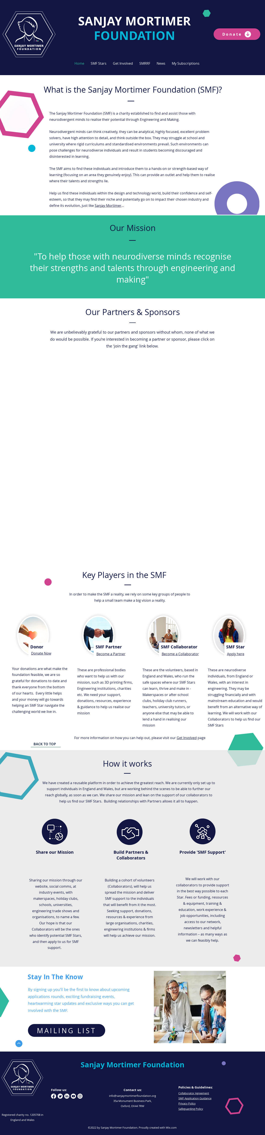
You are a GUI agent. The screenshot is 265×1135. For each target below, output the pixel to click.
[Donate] (237, 34)
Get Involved (187, 737)
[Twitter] (60, 1096)
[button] (98, 63)
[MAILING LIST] (66, 1030)
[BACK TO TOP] (46, 744)
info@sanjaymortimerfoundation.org (132, 1096)
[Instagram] (80, 1096)
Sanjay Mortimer (108, 205)
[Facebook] (53, 1096)
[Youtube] (73, 1096)
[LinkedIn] (66, 1096)
